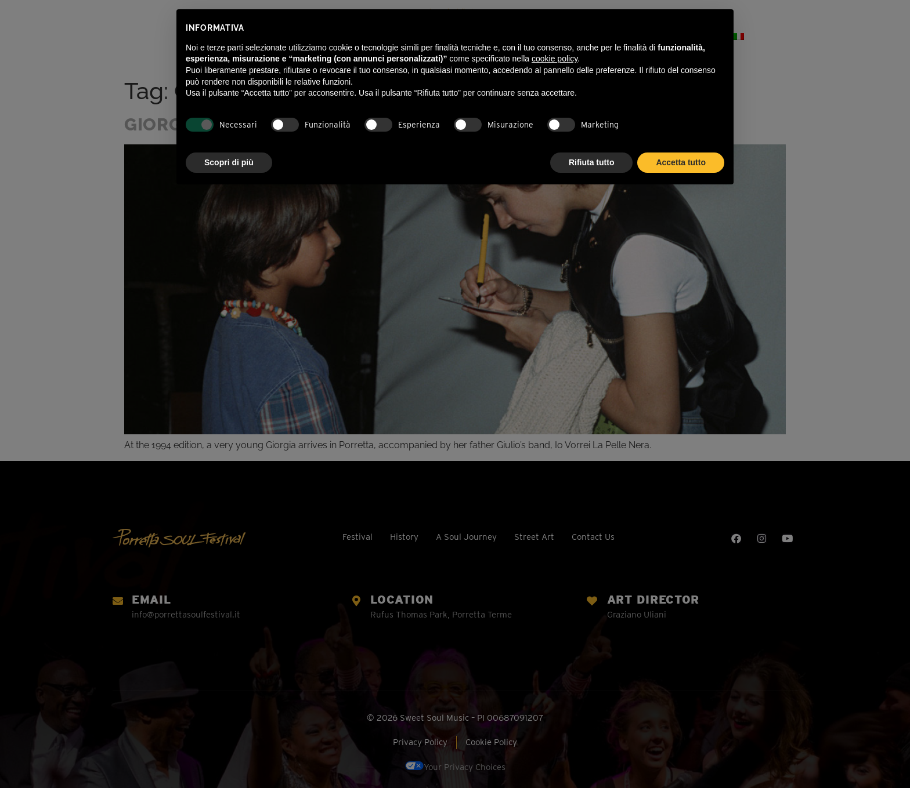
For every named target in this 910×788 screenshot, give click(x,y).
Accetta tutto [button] (681, 162)
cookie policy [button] (554, 58)
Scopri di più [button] (229, 162)
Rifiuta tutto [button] (592, 162)
